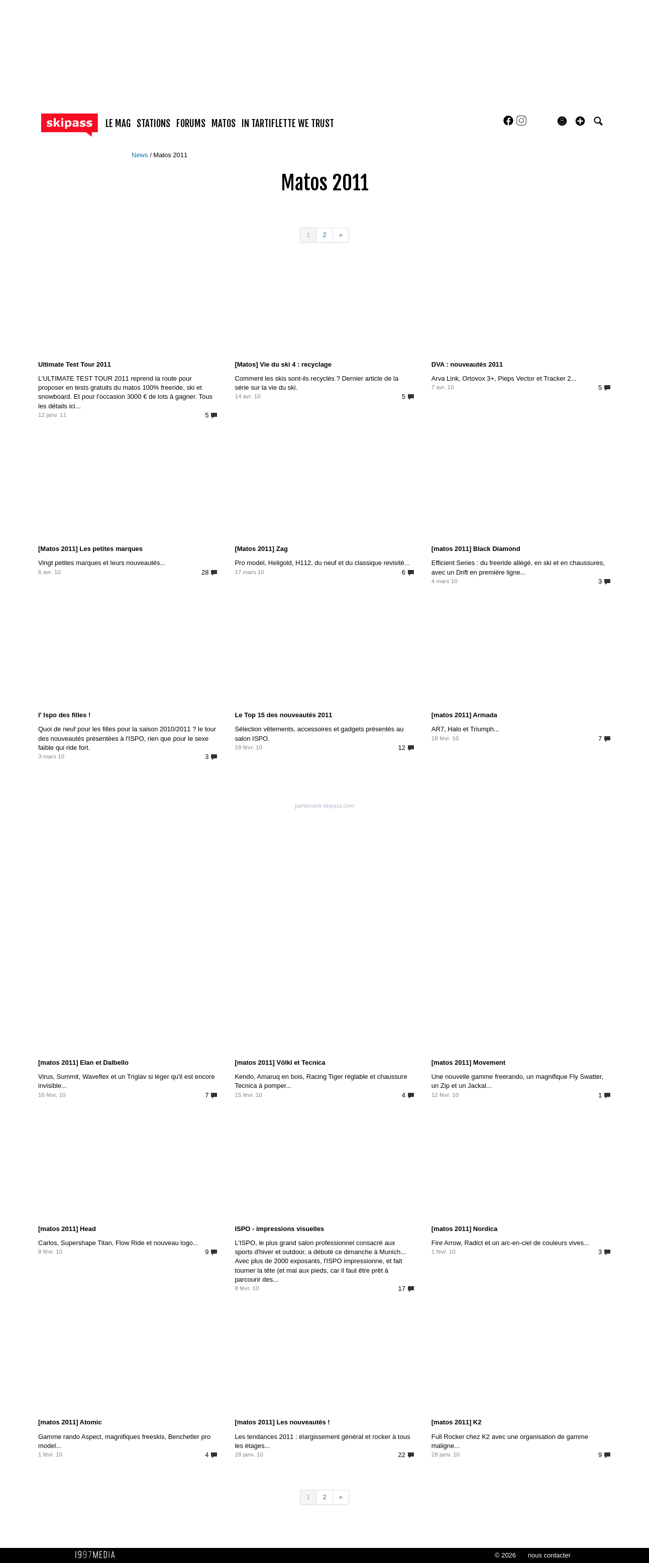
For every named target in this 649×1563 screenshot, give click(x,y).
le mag (118, 124)
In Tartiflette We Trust (288, 124)
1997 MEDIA (98, 1555)
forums (190, 124)
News (141, 155)
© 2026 (505, 1555)
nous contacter (549, 1555)
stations (153, 124)
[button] (580, 121)
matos (223, 124)
